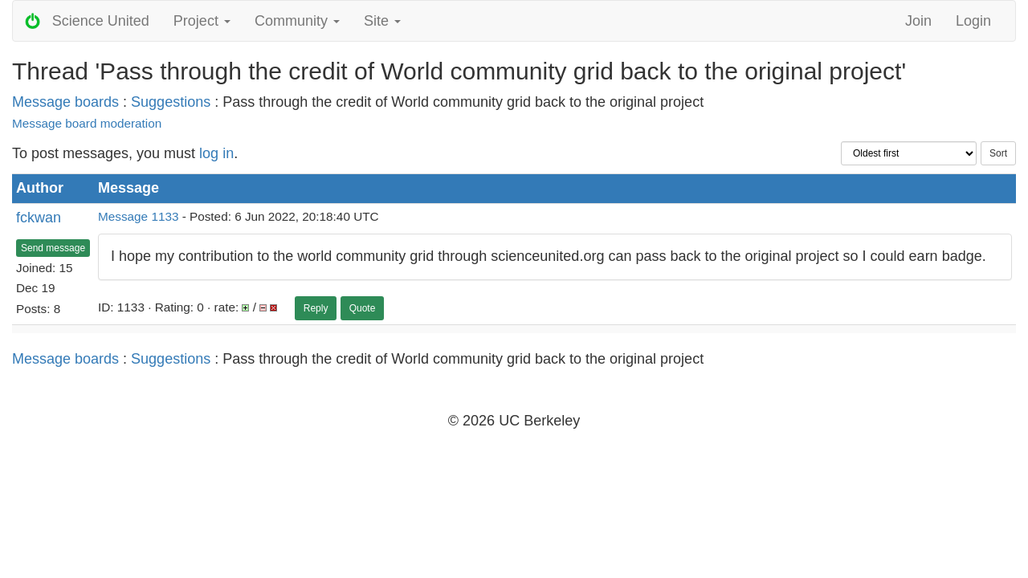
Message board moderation (86, 123)
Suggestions (170, 102)
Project (201, 21)
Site (382, 21)
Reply (316, 308)
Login (973, 21)
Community (297, 21)
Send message (53, 248)
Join (918, 21)
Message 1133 (138, 216)
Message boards (65, 102)
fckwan (38, 218)
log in (216, 153)
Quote (362, 308)
